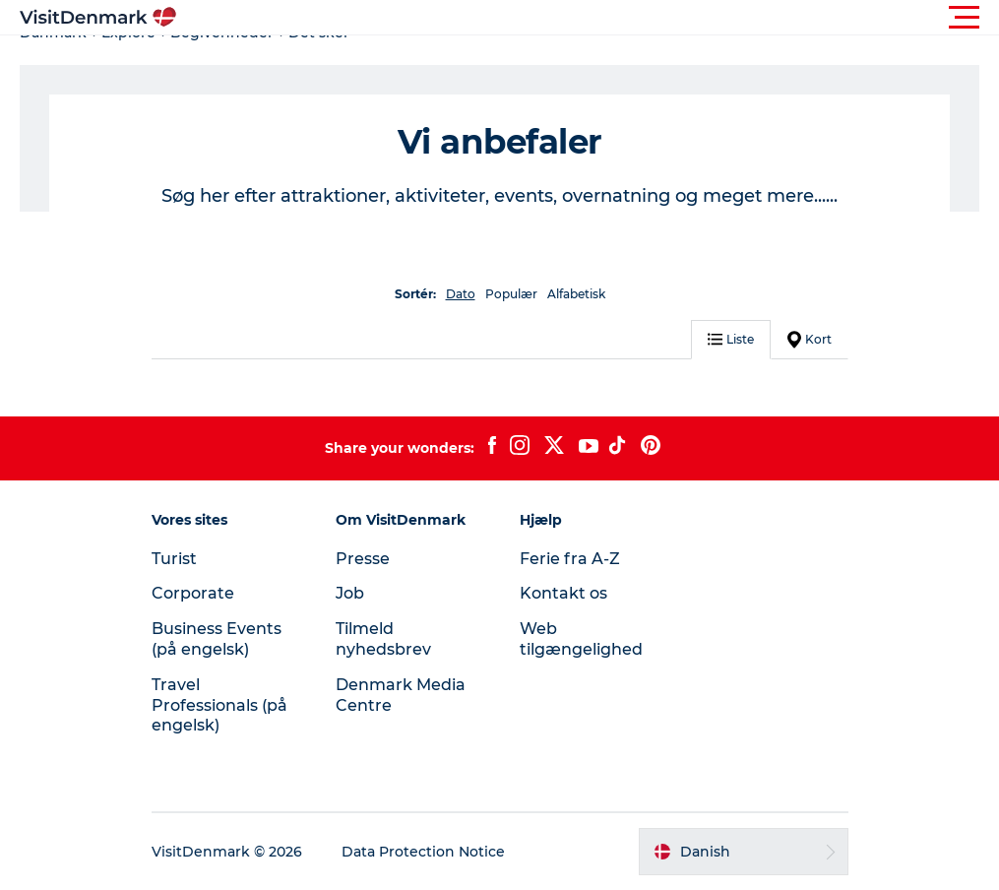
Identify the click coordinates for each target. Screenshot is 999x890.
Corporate (193, 593)
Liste (731, 339)
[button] (588, 18)
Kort (809, 340)
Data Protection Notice (423, 851)
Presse (363, 558)
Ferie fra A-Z (570, 558)
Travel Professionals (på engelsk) (219, 705)
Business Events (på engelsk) (216, 639)
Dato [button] (460, 293)
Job (350, 593)
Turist (174, 558)
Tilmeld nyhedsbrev (383, 639)
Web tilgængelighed (581, 639)
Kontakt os (563, 593)
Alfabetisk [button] (576, 293)
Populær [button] (511, 293)
